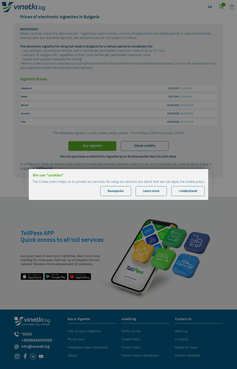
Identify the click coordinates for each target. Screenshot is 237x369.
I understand (188, 191)
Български (116, 191)
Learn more (151, 191)
